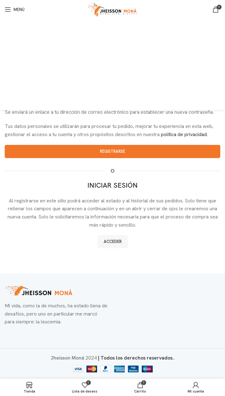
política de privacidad (184, 134)
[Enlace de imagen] (39, 290)
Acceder (113, 241)
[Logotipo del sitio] (112, 9)
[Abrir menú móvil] (15, 9)
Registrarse (112, 151)
